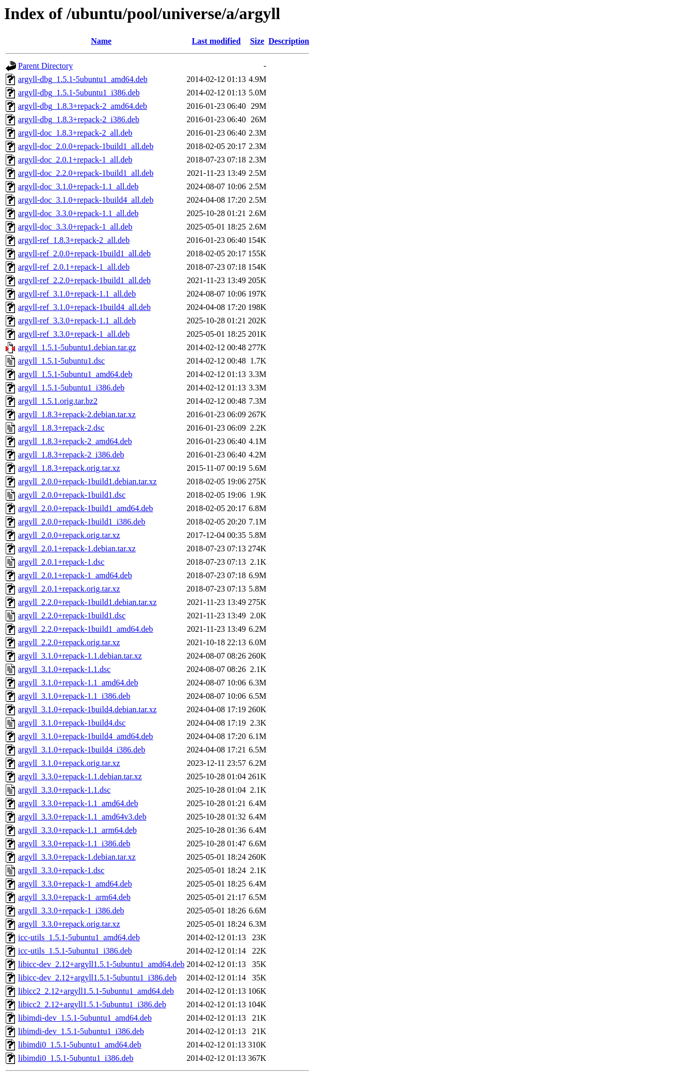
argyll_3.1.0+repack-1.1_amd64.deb (78, 682)
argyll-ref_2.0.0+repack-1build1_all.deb (84, 253)
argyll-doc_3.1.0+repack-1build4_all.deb (85, 199)
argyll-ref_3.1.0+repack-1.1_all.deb (77, 293)
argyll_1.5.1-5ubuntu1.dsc (61, 360)
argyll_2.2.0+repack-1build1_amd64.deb (85, 629)
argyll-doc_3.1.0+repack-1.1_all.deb (78, 186)
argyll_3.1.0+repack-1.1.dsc (64, 669)
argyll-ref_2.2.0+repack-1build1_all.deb (84, 280)
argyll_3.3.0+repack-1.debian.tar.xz (77, 857)
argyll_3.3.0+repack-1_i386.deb (71, 910)
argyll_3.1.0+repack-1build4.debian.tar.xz (87, 709)
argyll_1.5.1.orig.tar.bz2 (58, 401)
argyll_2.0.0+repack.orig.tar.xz (69, 535)
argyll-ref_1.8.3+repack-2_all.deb (74, 240)
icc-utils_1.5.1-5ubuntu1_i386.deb (75, 950)
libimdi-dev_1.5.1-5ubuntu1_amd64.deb (85, 1017)
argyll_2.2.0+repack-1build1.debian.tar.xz (87, 602)
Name (101, 41)
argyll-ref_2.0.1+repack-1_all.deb (74, 267)
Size (257, 41)
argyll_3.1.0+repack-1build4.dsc (71, 722)
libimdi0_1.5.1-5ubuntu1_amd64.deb (79, 1044)
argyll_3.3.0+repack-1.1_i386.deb (74, 843)
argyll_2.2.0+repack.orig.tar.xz (69, 642)
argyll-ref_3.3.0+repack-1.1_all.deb (77, 320)
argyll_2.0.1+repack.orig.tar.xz (69, 588)
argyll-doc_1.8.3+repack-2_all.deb (75, 132)
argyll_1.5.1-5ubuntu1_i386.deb (71, 387)
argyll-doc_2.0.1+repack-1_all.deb (75, 159)
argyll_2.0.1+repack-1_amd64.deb (75, 575)
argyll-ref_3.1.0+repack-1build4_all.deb (84, 307)
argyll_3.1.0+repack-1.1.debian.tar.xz (80, 655)
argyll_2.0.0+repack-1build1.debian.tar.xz (87, 481)
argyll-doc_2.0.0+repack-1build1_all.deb (85, 146)
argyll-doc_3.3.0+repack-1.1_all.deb (78, 213)
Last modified (216, 41)
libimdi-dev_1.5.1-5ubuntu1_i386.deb (81, 1031)
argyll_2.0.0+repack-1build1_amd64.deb (85, 508)
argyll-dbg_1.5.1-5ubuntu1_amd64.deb (83, 79)
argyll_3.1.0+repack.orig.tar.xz (69, 763)
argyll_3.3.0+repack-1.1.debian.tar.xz (80, 776)
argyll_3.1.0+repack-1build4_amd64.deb (85, 736)
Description (288, 41)
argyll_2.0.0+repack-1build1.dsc (71, 494)
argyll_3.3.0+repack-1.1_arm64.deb (77, 830)
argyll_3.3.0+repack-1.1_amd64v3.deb (82, 816)
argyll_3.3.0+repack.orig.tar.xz (69, 924)
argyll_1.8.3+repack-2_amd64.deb (75, 441)
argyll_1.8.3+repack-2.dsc (61, 427)
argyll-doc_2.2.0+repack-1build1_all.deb (85, 173)
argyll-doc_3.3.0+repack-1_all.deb (75, 226)
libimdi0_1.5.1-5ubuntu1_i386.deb (76, 1058)
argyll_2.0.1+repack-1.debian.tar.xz (77, 548)
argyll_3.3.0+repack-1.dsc (61, 870)
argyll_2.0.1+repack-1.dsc (61, 562)
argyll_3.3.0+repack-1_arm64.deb (74, 897)
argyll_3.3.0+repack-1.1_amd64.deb (78, 803)
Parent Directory (45, 65)
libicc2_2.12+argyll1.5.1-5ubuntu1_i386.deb (92, 1004)
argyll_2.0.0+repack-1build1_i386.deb (81, 521)
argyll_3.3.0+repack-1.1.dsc (64, 789)
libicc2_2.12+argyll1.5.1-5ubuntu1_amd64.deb (96, 991)
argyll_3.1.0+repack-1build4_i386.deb (81, 749)
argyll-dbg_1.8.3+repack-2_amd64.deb (82, 106)
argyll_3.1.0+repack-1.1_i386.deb (74, 696)
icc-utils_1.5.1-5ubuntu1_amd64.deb (79, 937)
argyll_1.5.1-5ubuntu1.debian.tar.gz (77, 347)
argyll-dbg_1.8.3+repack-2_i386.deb (78, 119)
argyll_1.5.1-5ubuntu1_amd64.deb (75, 374)
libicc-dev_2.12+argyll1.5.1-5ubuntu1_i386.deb (97, 977)
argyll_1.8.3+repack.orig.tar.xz (69, 468)
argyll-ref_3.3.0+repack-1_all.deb (74, 334)
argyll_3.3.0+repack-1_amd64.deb (75, 883)
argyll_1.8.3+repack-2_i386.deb (71, 454)
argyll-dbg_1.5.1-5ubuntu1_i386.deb (79, 92)
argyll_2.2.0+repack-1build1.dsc (71, 615)
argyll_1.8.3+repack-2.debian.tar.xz (77, 414)
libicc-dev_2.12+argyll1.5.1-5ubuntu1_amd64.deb (101, 964)
